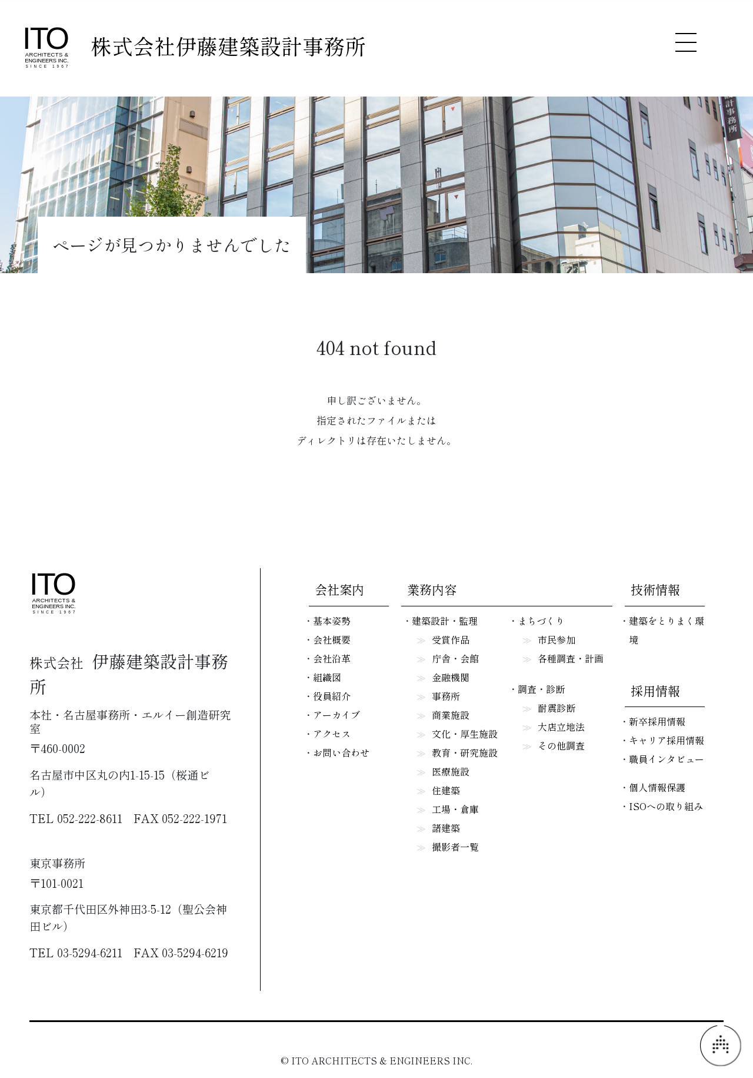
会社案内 (339, 589)
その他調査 (561, 745)
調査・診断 (541, 689)
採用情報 (655, 690)
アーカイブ (336, 715)
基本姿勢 (332, 620)
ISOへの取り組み (666, 806)
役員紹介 (332, 696)
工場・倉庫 (455, 809)
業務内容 (432, 589)
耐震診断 (556, 708)
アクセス (332, 734)
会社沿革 (332, 658)
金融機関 (450, 677)
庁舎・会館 (455, 658)
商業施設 (450, 715)
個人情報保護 (657, 787)
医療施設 (450, 771)
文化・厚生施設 (465, 734)
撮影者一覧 (455, 847)
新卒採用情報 (657, 721)
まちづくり (541, 620)
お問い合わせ (341, 752)
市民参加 (556, 639)
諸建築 (446, 828)
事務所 (446, 696)
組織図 (327, 677)
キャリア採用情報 (666, 740)
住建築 (446, 790)
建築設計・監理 (445, 620)
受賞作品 (450, 639)
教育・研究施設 (465, 752)
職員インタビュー (666, 759)
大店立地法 (561, 726)
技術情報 (655, 589)
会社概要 (332, 639)
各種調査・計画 (571, 658)
